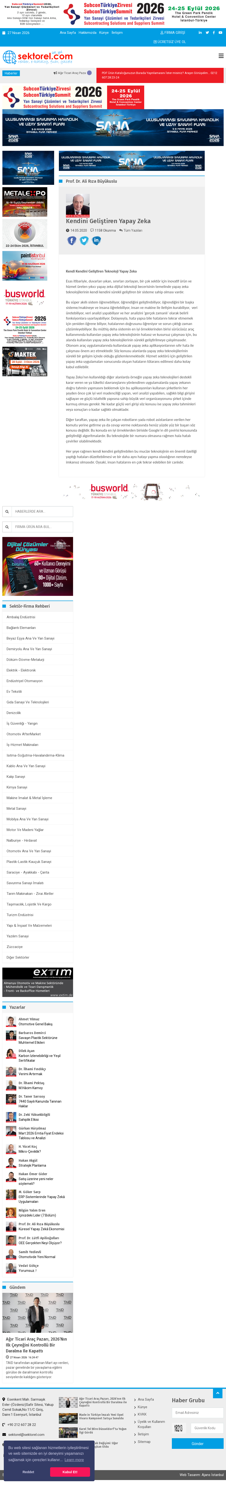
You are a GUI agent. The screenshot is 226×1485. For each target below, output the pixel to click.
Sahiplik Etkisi (29, 1119)
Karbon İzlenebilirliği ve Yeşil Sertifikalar (40, 1058)
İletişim (117, 32)
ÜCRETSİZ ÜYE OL (170, 42)
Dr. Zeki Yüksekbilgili (34, 1115)
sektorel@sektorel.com (23, 1435)
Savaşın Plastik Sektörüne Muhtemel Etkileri (38, 1040)
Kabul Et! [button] (70, 1472)
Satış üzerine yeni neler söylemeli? (36, 1181)
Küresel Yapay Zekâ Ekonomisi (41, 1229)
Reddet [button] (28, 1472)
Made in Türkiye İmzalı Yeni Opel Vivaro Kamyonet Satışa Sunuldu (101, 1416)
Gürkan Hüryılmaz (32, 1128)
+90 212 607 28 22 (19, 1425)
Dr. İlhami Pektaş (31, 1083)
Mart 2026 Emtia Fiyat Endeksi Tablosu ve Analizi (41, 1135)
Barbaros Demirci (32, 1033)
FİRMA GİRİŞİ (173, 32)
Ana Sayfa (68, 32)
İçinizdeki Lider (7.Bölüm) (37, 1215)
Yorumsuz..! (27, 1271)
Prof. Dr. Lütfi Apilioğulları (39, 1238)
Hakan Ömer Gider (33, 1174)
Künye (104, 32)
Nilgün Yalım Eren (32, 1210)
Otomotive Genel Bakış (35, 1024)
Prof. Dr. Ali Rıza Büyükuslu (39, 1224)
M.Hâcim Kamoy (31, 1088)
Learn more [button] (74, 1460)
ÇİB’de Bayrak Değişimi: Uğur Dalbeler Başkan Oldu (98, 1445)
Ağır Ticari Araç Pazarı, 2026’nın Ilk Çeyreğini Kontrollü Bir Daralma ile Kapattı (36, 1345)
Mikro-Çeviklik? (30, 1151)
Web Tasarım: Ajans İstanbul (202, 1475)
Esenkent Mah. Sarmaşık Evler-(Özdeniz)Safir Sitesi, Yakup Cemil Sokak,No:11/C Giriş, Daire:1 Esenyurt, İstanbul (28, 1407)
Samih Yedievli (30, 1252)
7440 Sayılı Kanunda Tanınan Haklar (40, 1104)
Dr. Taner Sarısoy (32, 1097)
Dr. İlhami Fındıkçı (32, 1069)
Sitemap (144, 1442)
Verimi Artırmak (30, 1074)
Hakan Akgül (28, 1161)
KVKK (142, 1414)
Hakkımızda (87, 32)
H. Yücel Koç (28, 1147)
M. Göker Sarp (30, 1192)
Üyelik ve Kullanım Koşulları (151, 1424)
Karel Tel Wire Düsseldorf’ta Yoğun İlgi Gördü (102, 1430)
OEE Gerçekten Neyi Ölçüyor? (40, 1243)
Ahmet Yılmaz (29, 1019)
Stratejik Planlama (32, 1165)
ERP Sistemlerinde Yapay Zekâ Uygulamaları (42, 1199)
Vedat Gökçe (29, 1266)
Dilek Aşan (27, 1051)
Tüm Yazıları (130, 230)
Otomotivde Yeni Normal (37, 1257)
